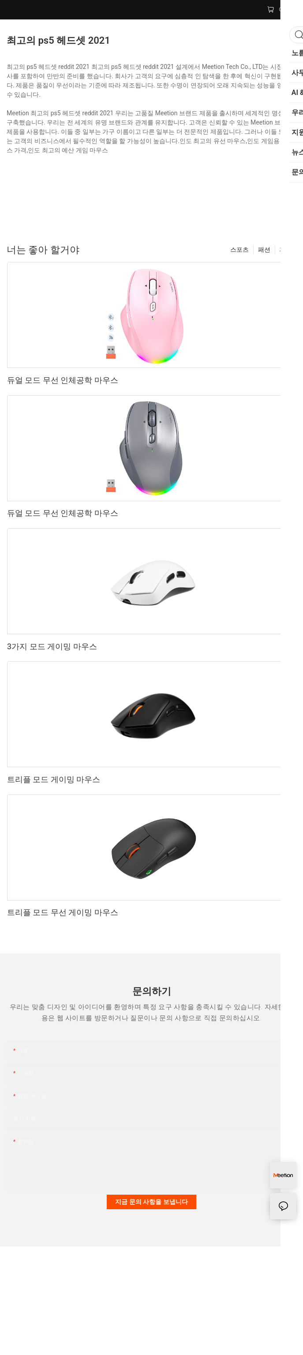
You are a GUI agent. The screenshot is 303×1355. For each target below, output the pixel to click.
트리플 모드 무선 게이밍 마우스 (62, 912)
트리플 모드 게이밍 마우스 (53, 779)
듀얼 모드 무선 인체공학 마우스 (62, 380)
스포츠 (239, 249)
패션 (264, 249)
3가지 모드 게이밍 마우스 (52, 646)
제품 (286, 249)
